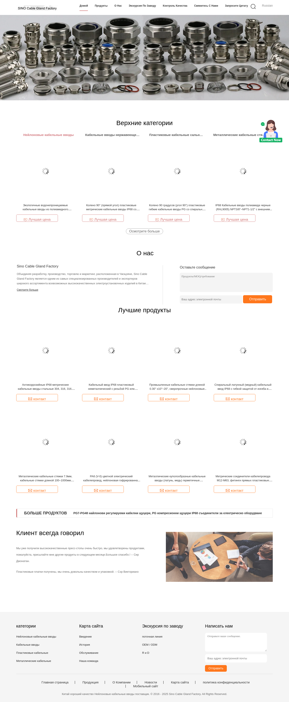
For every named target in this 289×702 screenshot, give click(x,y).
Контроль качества (175, 5)
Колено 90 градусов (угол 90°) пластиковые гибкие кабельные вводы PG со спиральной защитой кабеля (177, 209)
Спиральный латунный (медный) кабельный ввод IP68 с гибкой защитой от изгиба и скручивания (242, 388)
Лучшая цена (37, 219)
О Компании (121, 682)
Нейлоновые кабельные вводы (36, 636)
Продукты (101, 5)
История (84, 644)
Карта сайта (180, 682)
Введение (85, 636)
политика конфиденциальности (226, 682)
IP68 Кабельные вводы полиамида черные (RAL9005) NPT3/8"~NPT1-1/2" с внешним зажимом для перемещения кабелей (243, 209)
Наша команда (88, 661)
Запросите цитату (236, 5)
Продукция (91, 682)
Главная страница (54, 682)
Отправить (257, 299)
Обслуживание (88, 652)
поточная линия (152, 636)
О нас (118, 5)
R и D (145, 652)
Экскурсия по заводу (142, 5)
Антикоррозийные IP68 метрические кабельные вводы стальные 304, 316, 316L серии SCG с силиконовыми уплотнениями (45, 388)
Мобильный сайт (145, 686)
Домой (84, 5)
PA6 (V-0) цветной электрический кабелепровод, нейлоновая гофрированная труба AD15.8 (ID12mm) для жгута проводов (111, 480)
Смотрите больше (27, 289)
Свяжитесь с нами (206, 5)
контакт (37, 399)
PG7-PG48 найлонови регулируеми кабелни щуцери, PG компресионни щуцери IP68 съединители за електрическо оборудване (167, 513)
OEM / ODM (149, 644)
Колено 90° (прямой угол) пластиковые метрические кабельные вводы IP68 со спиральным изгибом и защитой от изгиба (111, 209)
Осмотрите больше (144, 231)
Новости (150, 682)
